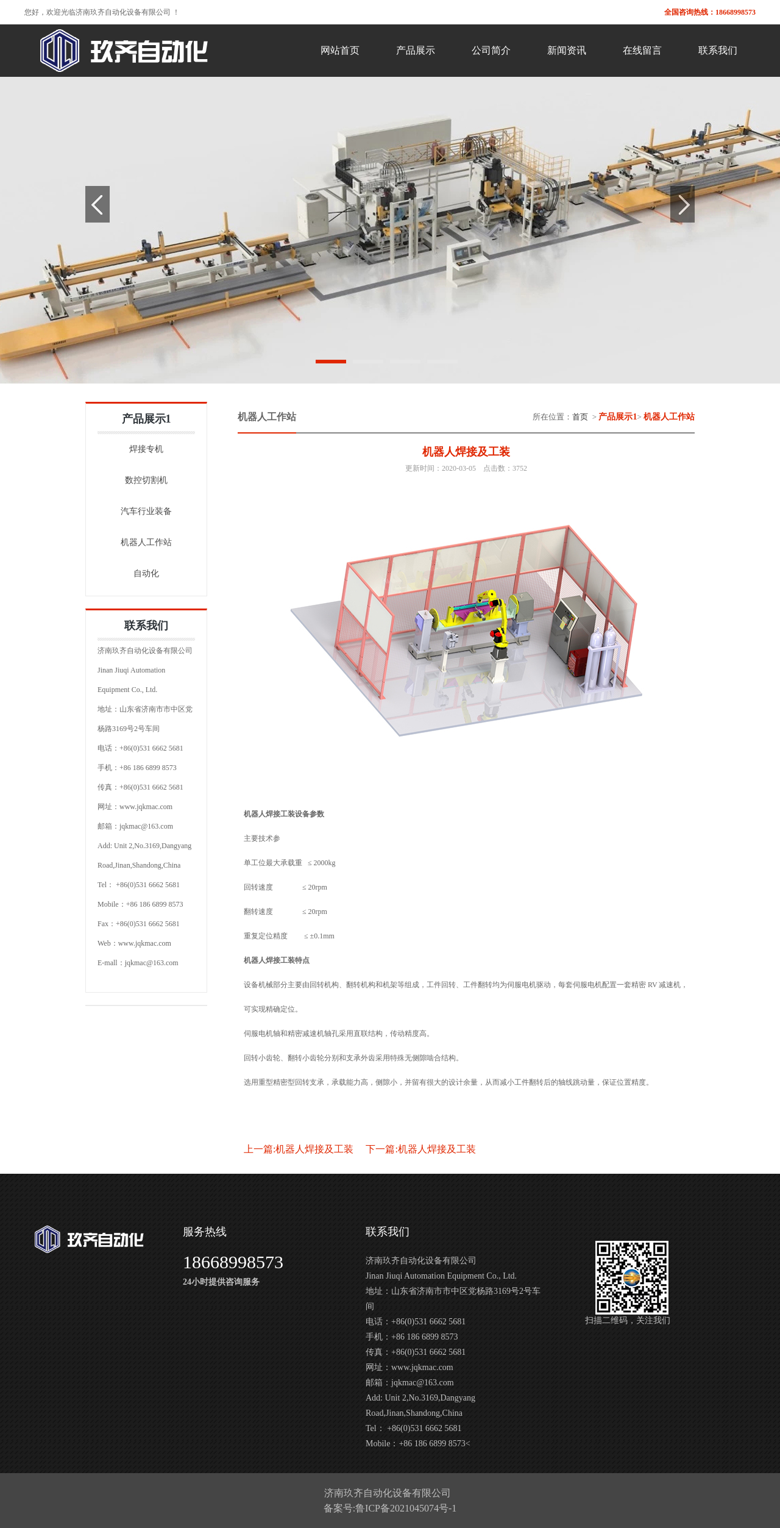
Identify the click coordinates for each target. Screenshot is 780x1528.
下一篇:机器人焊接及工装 (420, 1149)
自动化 (146, 573)
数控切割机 (146, 480)
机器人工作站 (146, 542)
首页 (580, 416)
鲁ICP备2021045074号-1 (405, 1508)
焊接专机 (146, 449)
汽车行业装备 (146, 511)
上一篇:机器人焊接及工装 (298, 1149)
